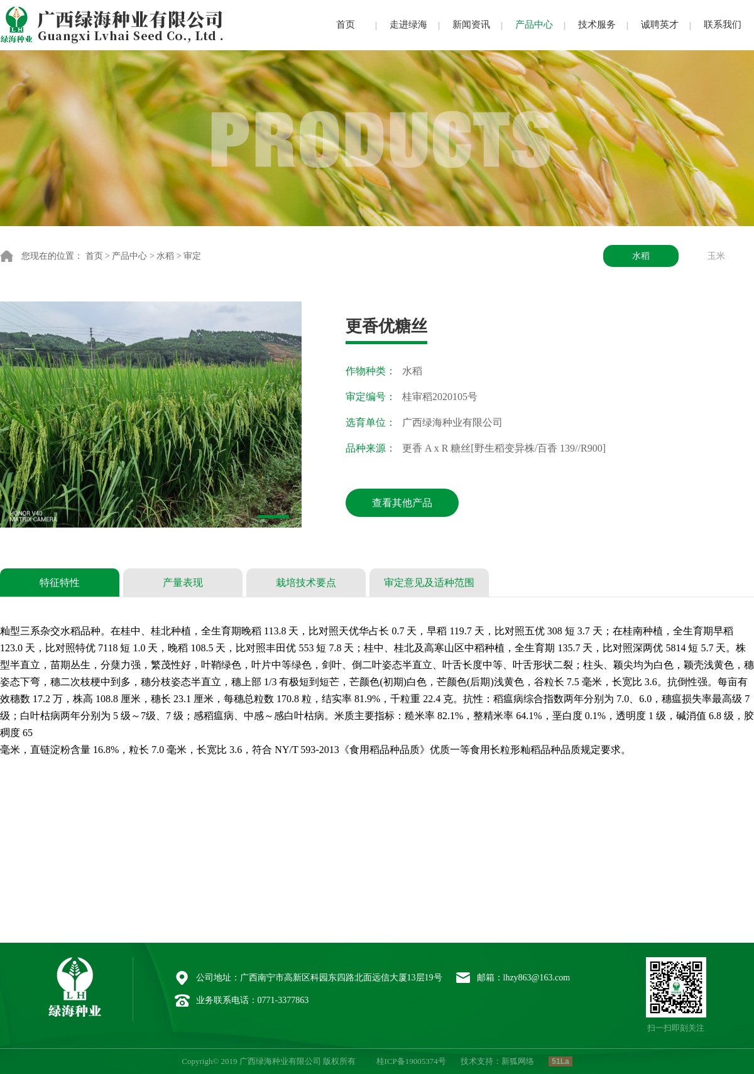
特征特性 (60, 582)
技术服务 (597, 24)
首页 (345, 24)
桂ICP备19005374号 (411, 1061)
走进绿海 (408, 24)
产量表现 (183, 582)
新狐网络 (517, 1061)
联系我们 (722, 24)
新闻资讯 (471, 24)
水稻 (165, 256)
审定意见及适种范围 (429, 582)
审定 (192, 256)
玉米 (716, 256)
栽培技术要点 (306, 582)
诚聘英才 (660, 24)
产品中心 (534, 24)
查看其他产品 (402, 502)
